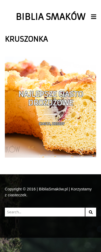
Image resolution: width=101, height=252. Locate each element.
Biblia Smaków (50, 17)
